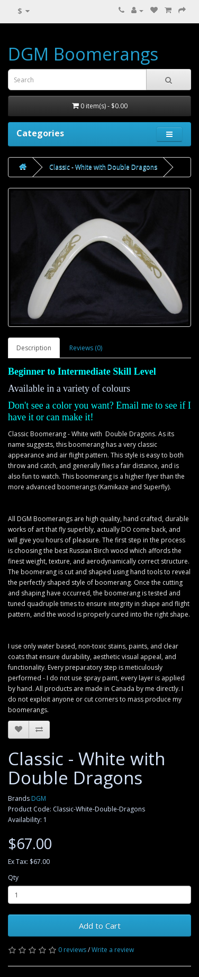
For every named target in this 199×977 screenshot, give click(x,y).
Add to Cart (100, 925)
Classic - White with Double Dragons (103, 166)
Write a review (113, 949)
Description (33, 347)
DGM (38, 798)
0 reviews (72, 949)
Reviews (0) (85, 347)
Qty (13, 877)
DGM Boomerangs (83, 54)
